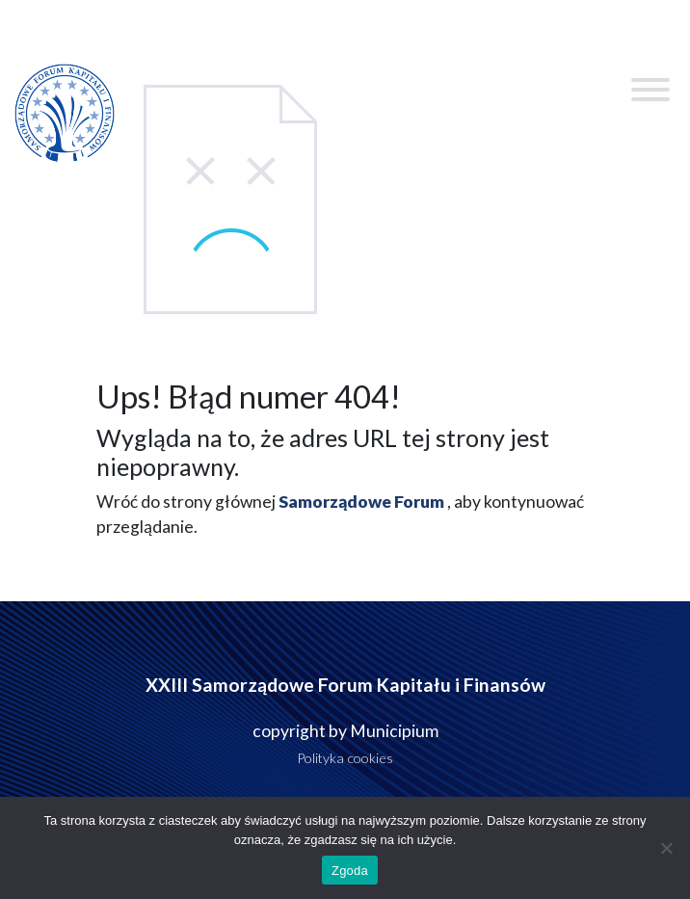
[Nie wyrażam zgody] (666, 848)
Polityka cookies (345, 758)
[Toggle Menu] (650, 89)
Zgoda (350, 870)
